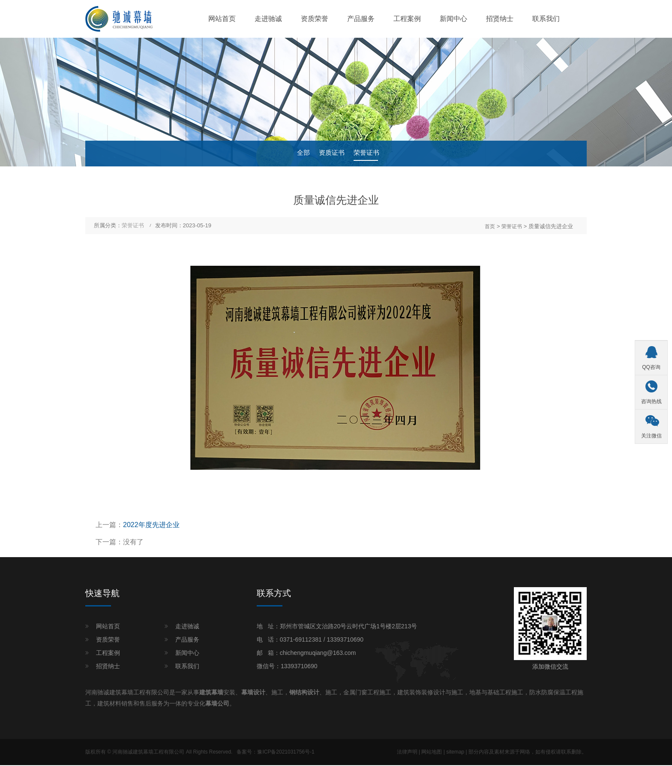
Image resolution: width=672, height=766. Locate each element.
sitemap (455, 753)
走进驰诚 (268, 19)
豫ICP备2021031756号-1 (285, 753)
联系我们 (546, 19)
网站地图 (431, 753)
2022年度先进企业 (151, 525)
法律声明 (407, 753)
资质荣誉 (314, 19)
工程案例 (407, 19)
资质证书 (331, 154)
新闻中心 (453, 19)
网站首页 (222, 19)
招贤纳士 (499, 19)
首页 (490, 227)
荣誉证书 (369, 154)
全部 (300, 154)
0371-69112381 (301, 640)
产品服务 (361, 19)
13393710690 (345, 640)
